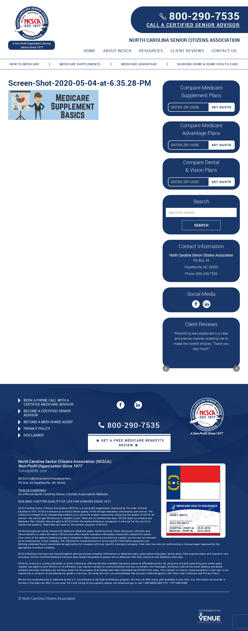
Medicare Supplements (80, 64)
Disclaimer (34, 435)
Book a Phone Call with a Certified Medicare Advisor (49, 402)
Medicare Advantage (139, 64)
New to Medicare (24, 64)
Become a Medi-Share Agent (48, 422)
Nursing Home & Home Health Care (207, 64)
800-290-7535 (204, 16)
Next (236, 368)
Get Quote (221, 107)
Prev (166, 368)
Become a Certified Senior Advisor (47, 413)
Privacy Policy (37, 428)
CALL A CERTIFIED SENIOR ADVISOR (193, 25)
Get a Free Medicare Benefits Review (130, 442)
